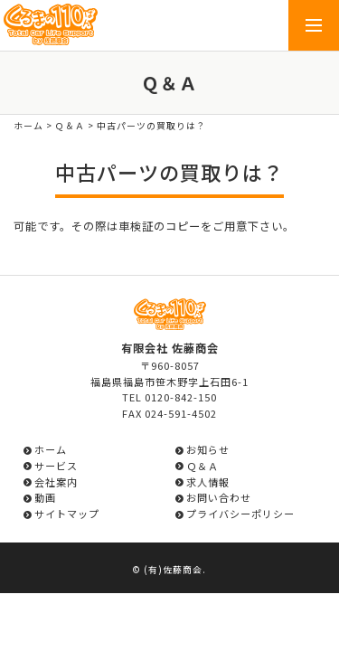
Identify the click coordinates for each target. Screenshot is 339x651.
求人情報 (208, 482)
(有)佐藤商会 (173, 569)
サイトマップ (66, 513)
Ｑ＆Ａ (70, 125)
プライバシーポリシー (240, 513)
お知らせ (208, 449)
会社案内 (56, 482)
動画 (45, 497)
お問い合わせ (218, 497)
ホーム (28, 125)
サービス (56, 465)
